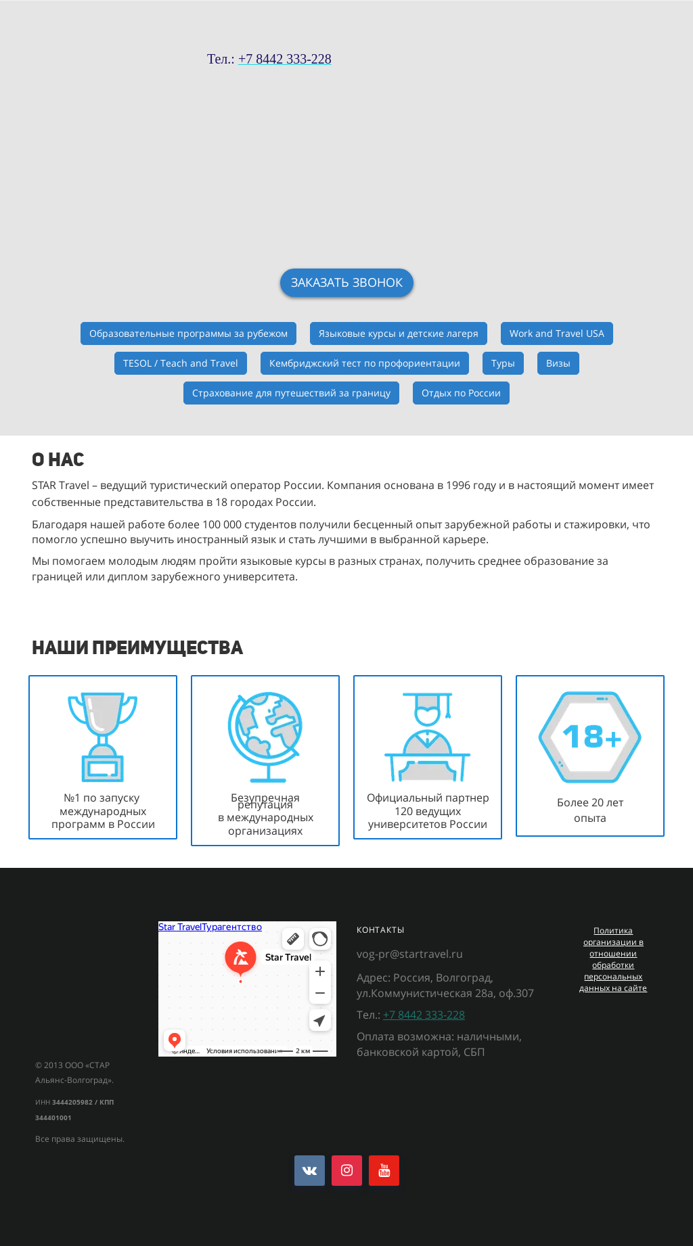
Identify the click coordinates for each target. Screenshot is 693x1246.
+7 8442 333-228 (424, 1014)
